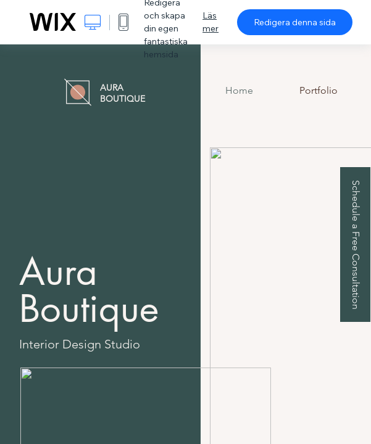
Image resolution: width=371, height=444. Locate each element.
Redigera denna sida (295, 22)
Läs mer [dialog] (210, 22)
